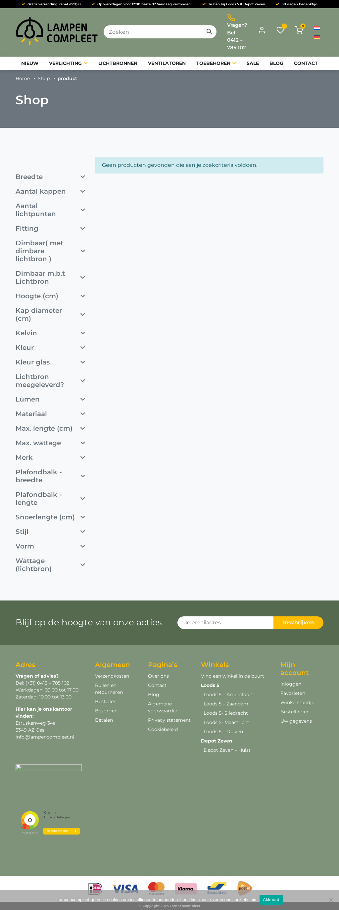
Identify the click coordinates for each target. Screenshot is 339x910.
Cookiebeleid (163, 729)
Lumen (50, 399)
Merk (50, 457)
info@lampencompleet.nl (45, 737)
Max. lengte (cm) (50, 428)
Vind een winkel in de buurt (232, 676)
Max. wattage (50, 443)
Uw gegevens (296, 721)
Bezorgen (106, 711)
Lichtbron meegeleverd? (50, 381)
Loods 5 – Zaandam (226, 704)
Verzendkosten (112, 676)
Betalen (104, 720)
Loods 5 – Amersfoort (228, 694)
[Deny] (330, 899)
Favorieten (292, 693)
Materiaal (50, 414)
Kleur (50, 348)
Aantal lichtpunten (50, 210)
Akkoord (271, 899)
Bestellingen (295, 712)
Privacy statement (169, 720)
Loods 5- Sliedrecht (226, 713)
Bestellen (106, 701)
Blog (153, 694)
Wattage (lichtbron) (50, 565)
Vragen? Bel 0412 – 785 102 (237, 32)
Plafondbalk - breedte (50, 476)
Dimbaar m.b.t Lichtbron (50, 277)
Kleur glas (50, 362)
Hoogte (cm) (50, 296)
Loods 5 (210, 685)
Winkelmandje (297, 702)
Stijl (50, 532)
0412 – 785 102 (52, 683)
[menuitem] (317, 28)
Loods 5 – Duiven (223, 732)
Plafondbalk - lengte (50, 498)
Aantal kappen (50, 191)
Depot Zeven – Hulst (227, 750)
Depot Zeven (216, 741)
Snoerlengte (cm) (50, 517)
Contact (157, 685)
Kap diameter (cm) (50, 314)
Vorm (50, 546)
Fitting (50, 228)
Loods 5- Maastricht (226, 722)
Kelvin (50, 333)
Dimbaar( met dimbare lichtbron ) (50, 251)
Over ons (158, 676)
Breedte (50, 177)
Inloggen (290, 684)
